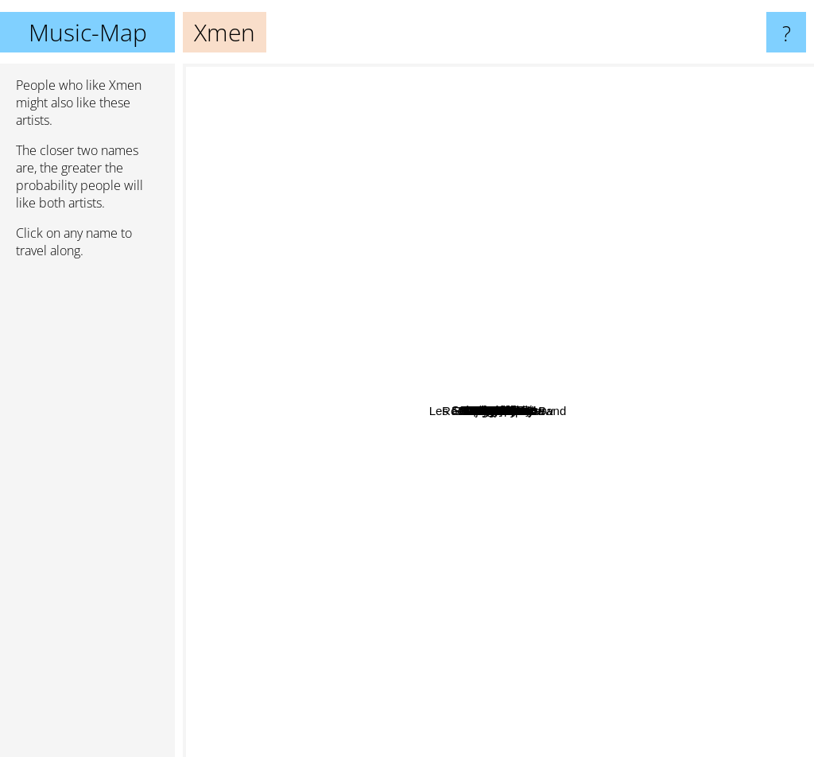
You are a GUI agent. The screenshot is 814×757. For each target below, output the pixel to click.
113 (583, 431)
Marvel (604, 541)
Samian (486, 123)
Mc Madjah (362, 391)
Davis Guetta (265, 531)
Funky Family (436, 325)
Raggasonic (487, 409)
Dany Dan (392, 746)
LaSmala (316, 309)
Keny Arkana (445, 310)
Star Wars (661, 377)
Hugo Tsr (726, 415)
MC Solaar (638, 321)
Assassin (560, 387)
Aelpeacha (301, 337)
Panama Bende (664, 635)
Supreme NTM (500, 290)
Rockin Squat (543, 422)
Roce (425, 434)
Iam (608, 498)
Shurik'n (569, 667)
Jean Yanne (223, 418)
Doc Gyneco (554, 333)
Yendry (371, 628)
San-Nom (380, 604)
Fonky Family (518, 546)
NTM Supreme (586, 371)
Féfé (369, 273)
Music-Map (88, 32)
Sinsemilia (562, 177)
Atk (479, 82)
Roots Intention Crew (347, 573)
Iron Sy (757, 228)
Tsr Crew (646, 251)
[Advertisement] (87, 514)
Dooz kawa (674, 547)
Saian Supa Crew (437, 232)
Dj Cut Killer (426, 670)
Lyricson (478, 511)
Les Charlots (516, 663)
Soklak (496, 271)
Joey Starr (561, 348)
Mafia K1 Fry (305, 422)
